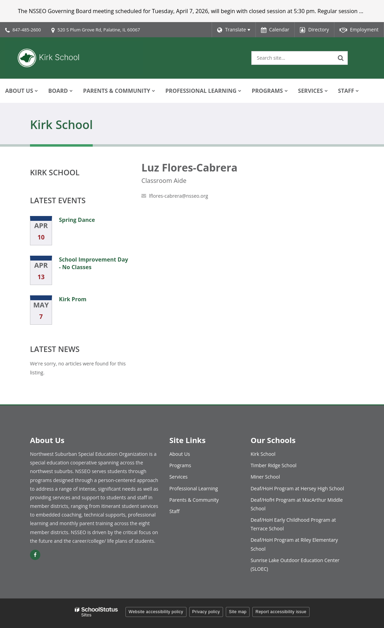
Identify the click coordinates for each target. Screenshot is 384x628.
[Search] (341, 58)
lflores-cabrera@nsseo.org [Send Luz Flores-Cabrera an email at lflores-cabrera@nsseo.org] (178, 196)
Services (178, 476)
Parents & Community (194, 500)
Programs (180, 465)
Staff (174, 511)
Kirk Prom (73, 299)
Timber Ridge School (273, 465)
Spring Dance (77, 220)
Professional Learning (193, 488)
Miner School (265, 476)
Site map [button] (237, 611)
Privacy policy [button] (206, 611)
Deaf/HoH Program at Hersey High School (297, 488)
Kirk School (55, 172)
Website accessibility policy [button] (156, 611)
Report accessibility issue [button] (280, 611)
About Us (179, 454)
